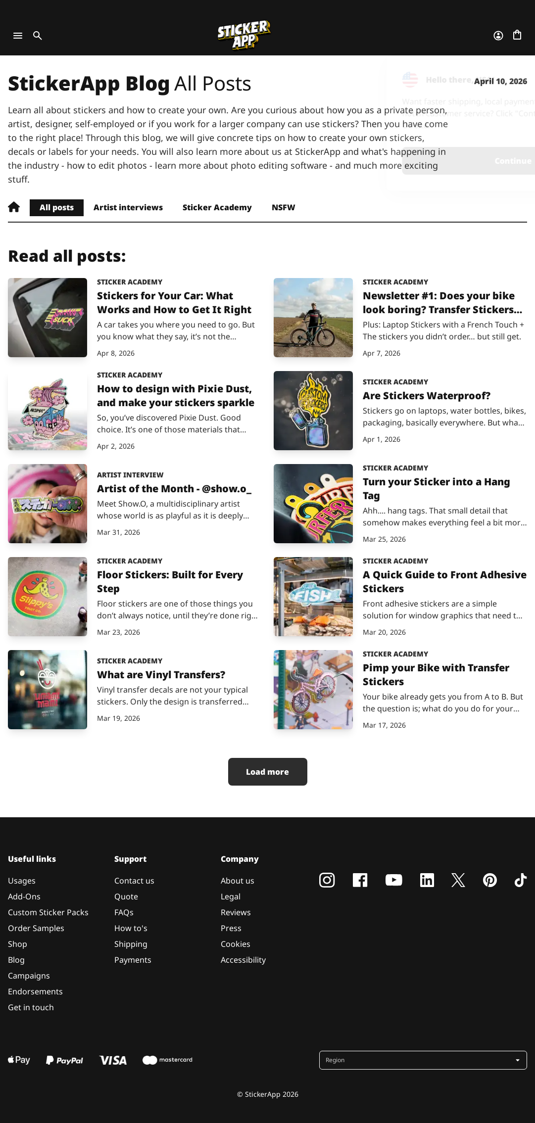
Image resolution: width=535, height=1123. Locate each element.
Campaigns (29, 975)
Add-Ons (24, 896)
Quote (126, 896)
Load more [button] (267, 771)
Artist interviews (128, 207)
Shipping (130, 943)
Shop (17, 943)
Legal (231, 896)
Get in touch (31, 1007)
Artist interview (130, 474)
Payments (132, 959)
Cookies (235, 943)
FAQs (124, 912)
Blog (16, 959)
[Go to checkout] (517, 36)
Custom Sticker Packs (48, 912)
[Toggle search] (36, 36)
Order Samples (36, 928)
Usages (22, 880)
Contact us (134, 880)
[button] (424, 1060)
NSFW (283, 207)
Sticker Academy (217, 207)
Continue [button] (398, 160)
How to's (130, 928)
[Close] (505, 76)
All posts (57, 207)
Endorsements (35, 991)
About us (237, 880)
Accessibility (243, 959)
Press (231, 928)
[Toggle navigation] (18, 36)
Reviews (236, 912)
